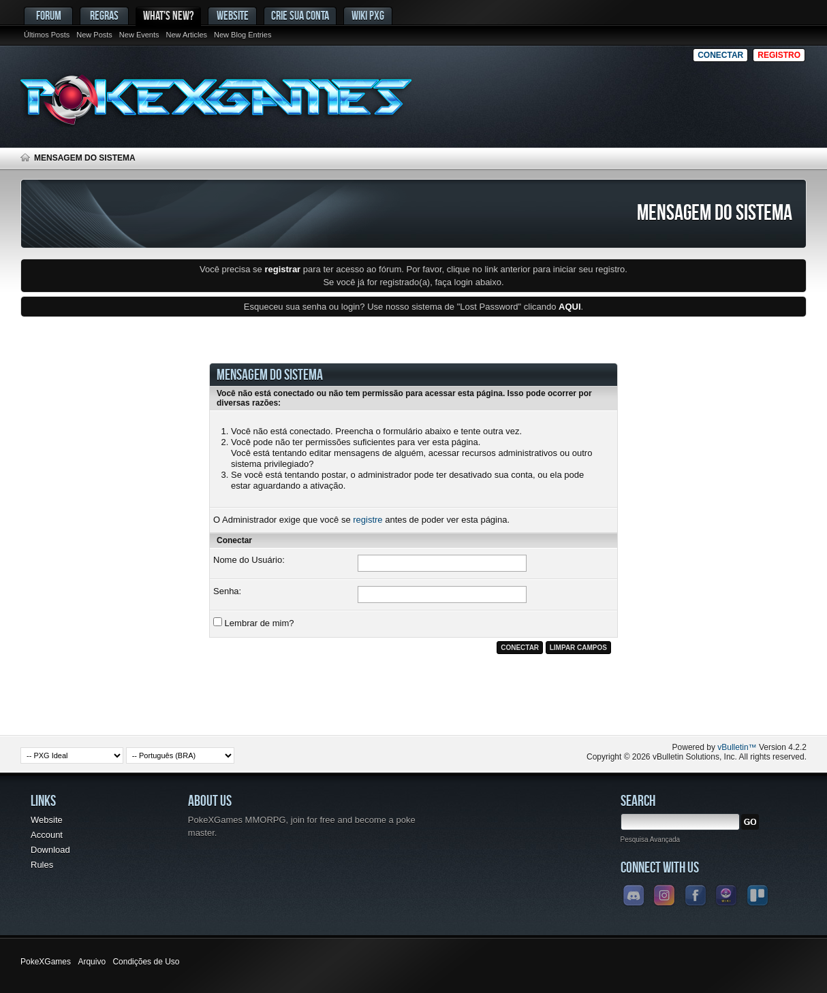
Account (47, 835)
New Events (139, 35)
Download (50, 850)
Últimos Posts (46, 35)
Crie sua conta (300, 15)
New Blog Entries (242, 35)
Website (233, 15)
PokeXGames (45, 961)
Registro (779, 55)
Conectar (720, 55)
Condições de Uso (145, 961)
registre (367, 520)
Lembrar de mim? (253, 622)
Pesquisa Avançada (651, 839)
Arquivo (92, 961)
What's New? (168, 15)
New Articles (187, 35)
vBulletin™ (736, 747)
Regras (104, 15)
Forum (48, 15)
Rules (42, 865)
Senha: (227, 591)
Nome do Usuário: (249, 560)
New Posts (94, 35)
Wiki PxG (368, 15)
